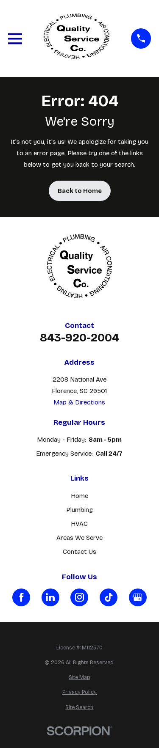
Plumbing (79, 510)
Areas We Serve (79, 538)
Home (79, 496)
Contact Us (79, 552)
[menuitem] (79, 677)
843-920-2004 (79, 338)
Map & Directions (79, 402)
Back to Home (80, 191)
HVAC (79, 524)
